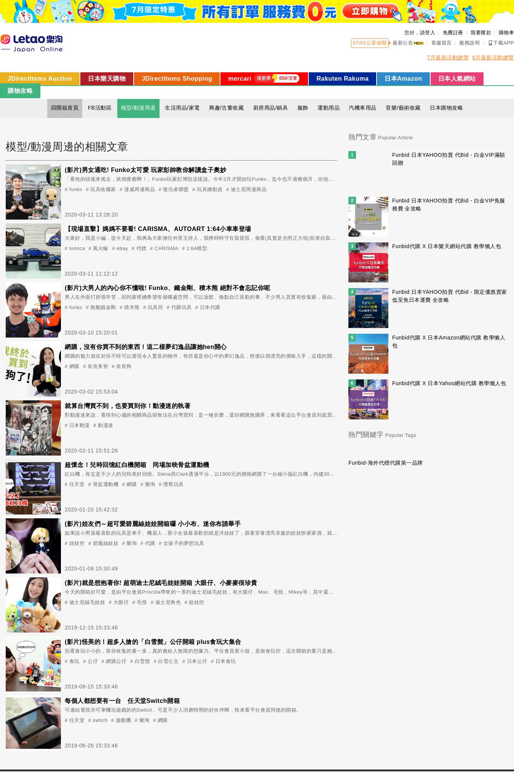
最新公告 (408, 43)
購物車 (506, 32)
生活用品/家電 (182, 108)
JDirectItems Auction (40, 78)
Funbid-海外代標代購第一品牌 (385, 463)
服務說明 (469, 43)
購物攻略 (20, 91)
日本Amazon (403, 78)
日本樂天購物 (107, 78)
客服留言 (441, 43)
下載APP (501, 43)
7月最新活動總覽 (448, 57)
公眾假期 (376, 43)
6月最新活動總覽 (493, 57)
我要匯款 (481, 32)
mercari (264, 78)
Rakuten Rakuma (342, 78)
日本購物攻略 (446, 108)
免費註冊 (453, 32)
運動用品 (329, 108)
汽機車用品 (363, 108)
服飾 (302, 108)
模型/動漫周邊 (138, 108)
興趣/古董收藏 (226, 108)
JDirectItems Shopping (177, 78)
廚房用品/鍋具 (270, 108)
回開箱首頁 (65, 108)
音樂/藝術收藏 (403, 108)
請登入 (428, 32)
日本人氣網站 (457, 78)
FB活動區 (100, 108)
